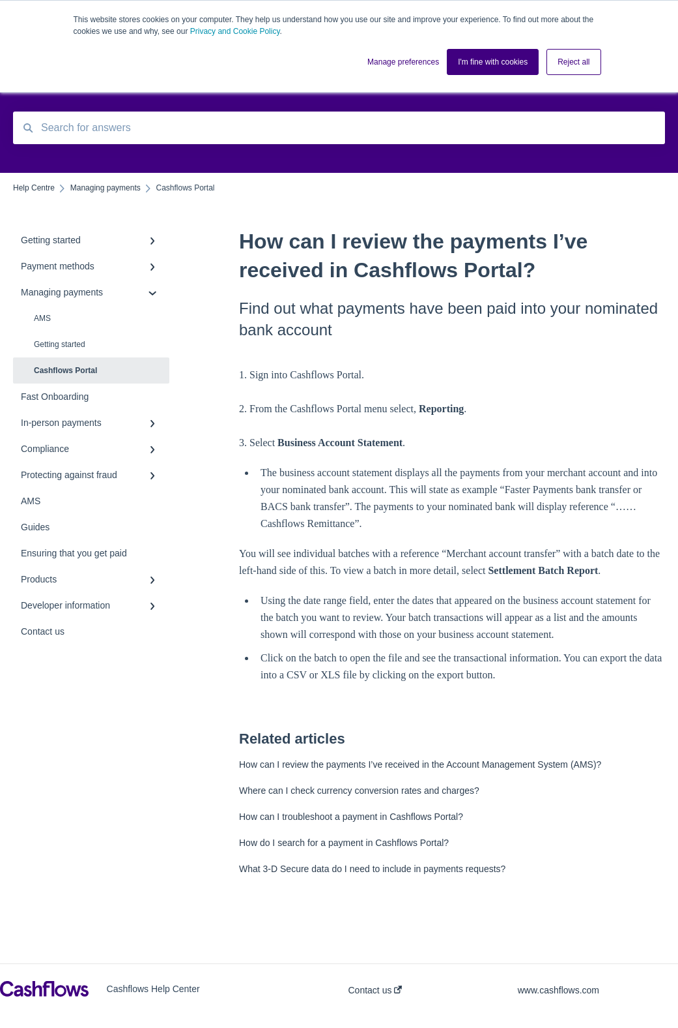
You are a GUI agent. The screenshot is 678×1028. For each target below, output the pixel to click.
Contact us (375, 990)
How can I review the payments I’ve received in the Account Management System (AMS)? (420, 764)
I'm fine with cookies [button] (493, 62)
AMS (42, 318)
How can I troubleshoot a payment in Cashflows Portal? (351, 816)
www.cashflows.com (558, 990)
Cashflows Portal (65, 370)
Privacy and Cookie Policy (235, 31)
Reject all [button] (573, 62)
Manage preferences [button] (403, 62)
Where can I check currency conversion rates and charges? (359, 790)
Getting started (59, 344)
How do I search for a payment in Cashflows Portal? (344, 843)
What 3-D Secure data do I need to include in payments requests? (372, 869)
